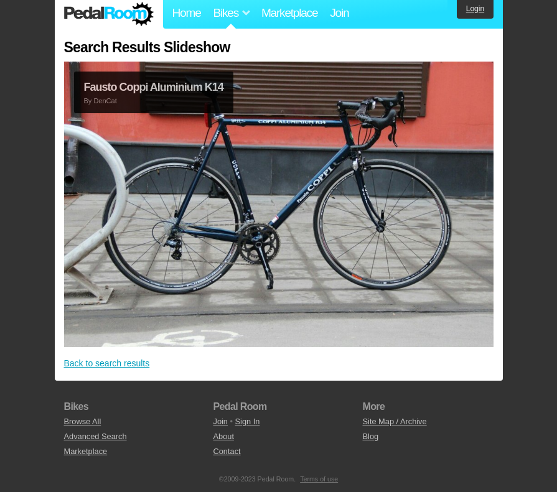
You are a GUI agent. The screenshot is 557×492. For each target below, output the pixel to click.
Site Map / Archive (395, 421)
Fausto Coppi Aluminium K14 (153, 87)
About (223, 436)
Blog (371, 436)
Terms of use (319, 479)
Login (475, 8)
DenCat (104, 100)
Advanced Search (95, 436)
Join (339, 12)
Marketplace (289, 12)
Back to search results (107, 363)
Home (186, 12)
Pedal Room (109, 14)
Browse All (82, 421)
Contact (227, 451)
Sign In (247, 421)
